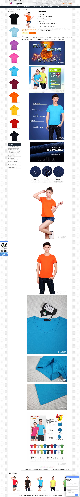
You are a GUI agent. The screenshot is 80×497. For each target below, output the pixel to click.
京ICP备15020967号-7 (58, 495)
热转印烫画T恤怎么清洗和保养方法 (13, 149)
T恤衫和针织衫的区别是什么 (12, 167)
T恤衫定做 (14, 9)
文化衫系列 (19, 9)
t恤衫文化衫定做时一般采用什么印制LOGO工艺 (14, 148)
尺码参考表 (25, 32)
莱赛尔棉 (25, 9)
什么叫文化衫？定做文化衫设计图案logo (14, 151)
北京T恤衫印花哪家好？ (11, 158)
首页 (11, 6)
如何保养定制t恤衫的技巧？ (12, 164)
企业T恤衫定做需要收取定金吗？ (13, 154)
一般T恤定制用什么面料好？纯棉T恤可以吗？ (14, 152)
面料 (22, 9)
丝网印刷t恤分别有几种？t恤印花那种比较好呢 (14, 146)
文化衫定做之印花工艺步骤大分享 (13, 161)
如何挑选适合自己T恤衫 (11, 155)
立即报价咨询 (32, 32)
